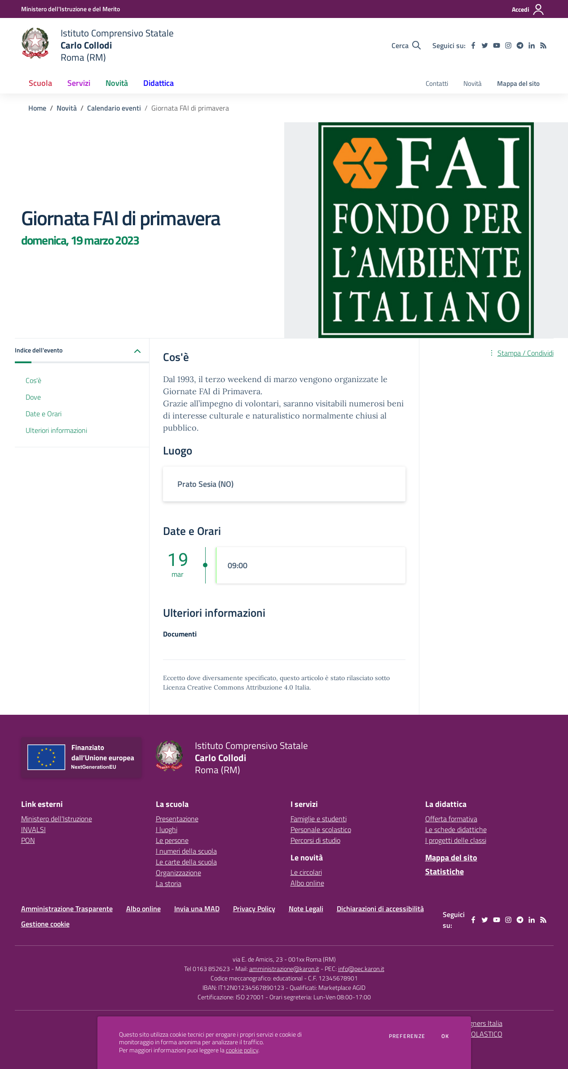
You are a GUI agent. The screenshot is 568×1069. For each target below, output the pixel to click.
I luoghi (166, 829)
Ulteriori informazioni (56, 430)
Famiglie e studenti (319, 818)
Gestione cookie (45, 923)
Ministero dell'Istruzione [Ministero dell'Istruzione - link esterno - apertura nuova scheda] (56, 818)
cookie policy (242, 1050)
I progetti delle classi (455, 840)
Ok (445, 1036)
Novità (67, 107)
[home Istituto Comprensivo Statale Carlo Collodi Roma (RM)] (97, 45)
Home (37, 107)
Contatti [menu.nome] (437, 83)
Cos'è (33, 380)
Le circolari (306, 872)
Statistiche (444, 871)
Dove (33, 397)
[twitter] (485, 45)
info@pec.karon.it (361, 968)
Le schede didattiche (456, 829)
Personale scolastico (321, 829)
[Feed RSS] (543, 45)
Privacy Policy (254, 908)
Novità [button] (117, 83)
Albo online (307, 882)
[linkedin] (532, 45)
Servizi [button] (78, 83)
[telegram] (520, 45)
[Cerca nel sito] (406, 45)
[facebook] (473, 45)
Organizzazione (178, 872)
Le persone (172, 840)
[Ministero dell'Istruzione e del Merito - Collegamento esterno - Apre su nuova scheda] (70, 8)
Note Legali (306, 908)
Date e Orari (44, 413)
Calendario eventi (114, 107)
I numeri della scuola (186, 851)
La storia (168, 883)
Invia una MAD (197, 908)
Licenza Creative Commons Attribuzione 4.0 (228, 687)
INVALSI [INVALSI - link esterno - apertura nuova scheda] (33, 829)
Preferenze (407, 1036)
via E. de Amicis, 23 (258, 959)
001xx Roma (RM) (312, 959)
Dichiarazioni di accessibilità (380, 908)
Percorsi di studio (315, 840)
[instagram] (508, 45)
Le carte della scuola (186, 861)
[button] (82, 351)
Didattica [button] (158, 83)
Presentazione (177, 818)
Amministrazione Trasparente (67, 908)
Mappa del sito (518, 83)
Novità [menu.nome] (472, 83)
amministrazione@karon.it (284, 968)
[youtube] (497, 45)
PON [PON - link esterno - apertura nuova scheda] (28, 840)
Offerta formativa (451, 818)
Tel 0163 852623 (207, 968)
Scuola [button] (40, 83)
